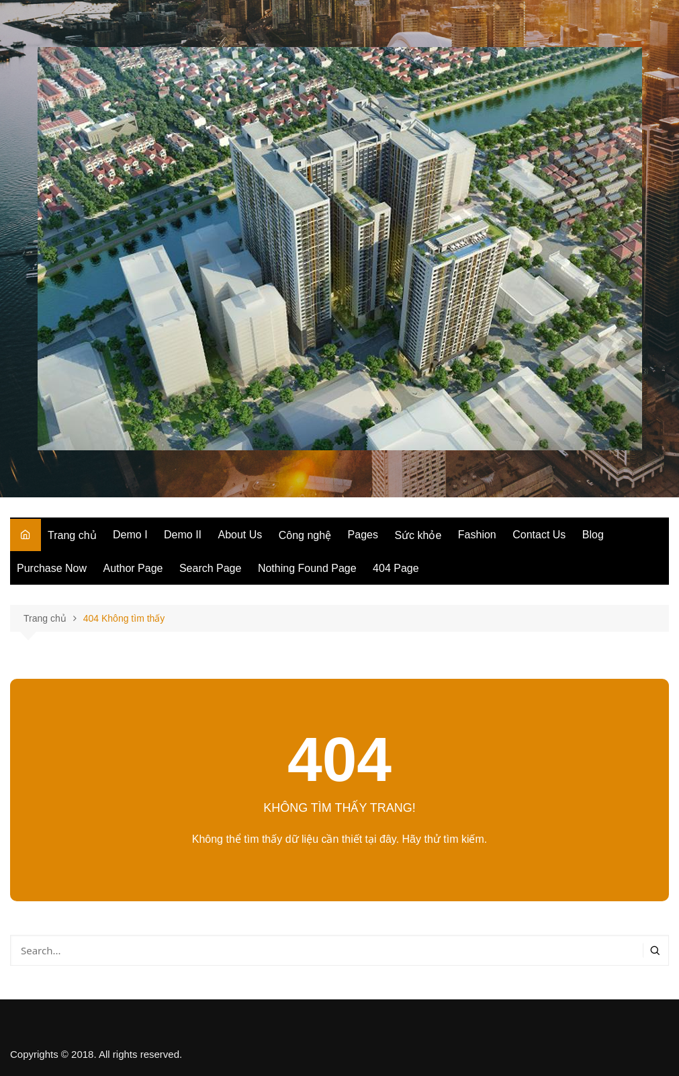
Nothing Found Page (307, 568)
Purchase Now (52, 568)
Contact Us (538, 534)
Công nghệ (305, 535)
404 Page (396, 568)
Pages (363, 534)
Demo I (130, 534)
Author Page (133, 568)
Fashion (477, 534)
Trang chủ (72, 535)
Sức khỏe (417, 535)
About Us (240, 534)
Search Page (210, 568)
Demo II (182, 534)
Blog (593, 534)
